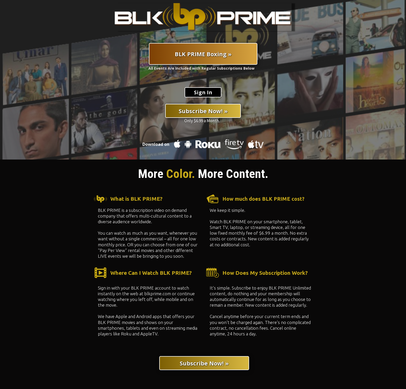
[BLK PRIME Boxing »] (203, 54)
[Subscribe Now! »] (203, 111)
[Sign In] (203, 92)
